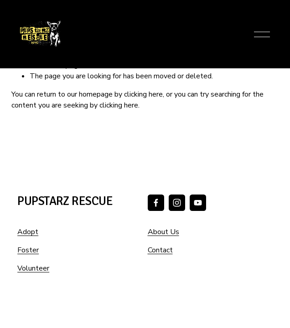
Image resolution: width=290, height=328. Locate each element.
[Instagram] (177, 203)
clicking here (143, 94)
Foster (28, 250)
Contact (160, 250)
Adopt (27, 232)
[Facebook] (156, 203)
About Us (163, 232)
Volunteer (33, 268)
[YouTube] (198, 203)
